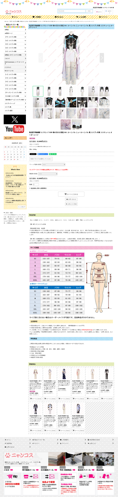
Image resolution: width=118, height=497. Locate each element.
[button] (81, 17)
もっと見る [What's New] (21, 207)
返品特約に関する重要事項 (38, 188)
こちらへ (14, 223)
